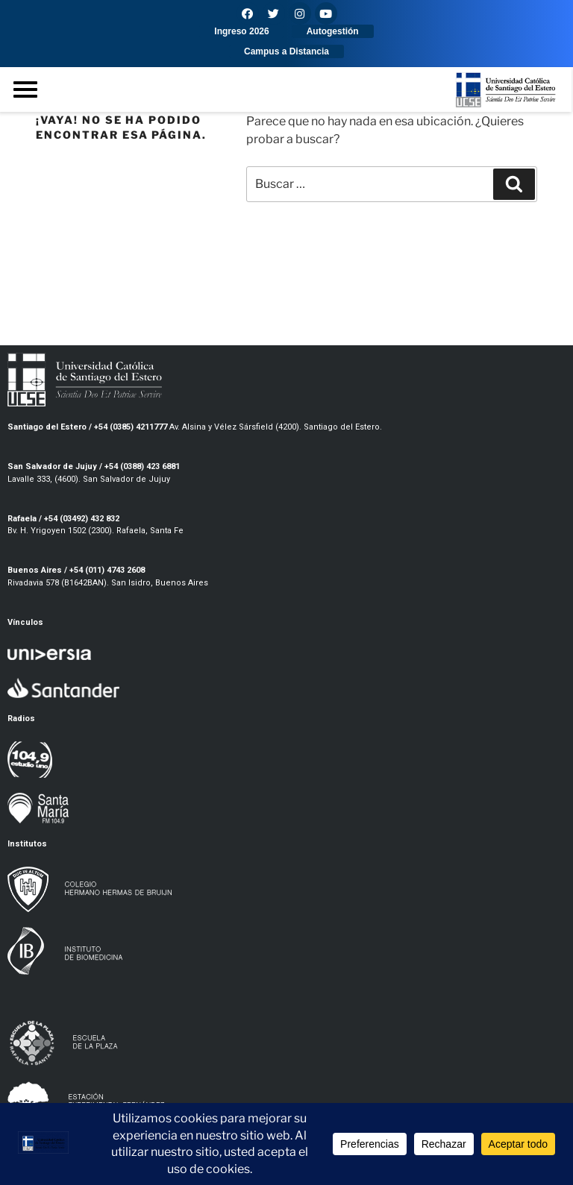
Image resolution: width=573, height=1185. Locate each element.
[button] (241, 31)
